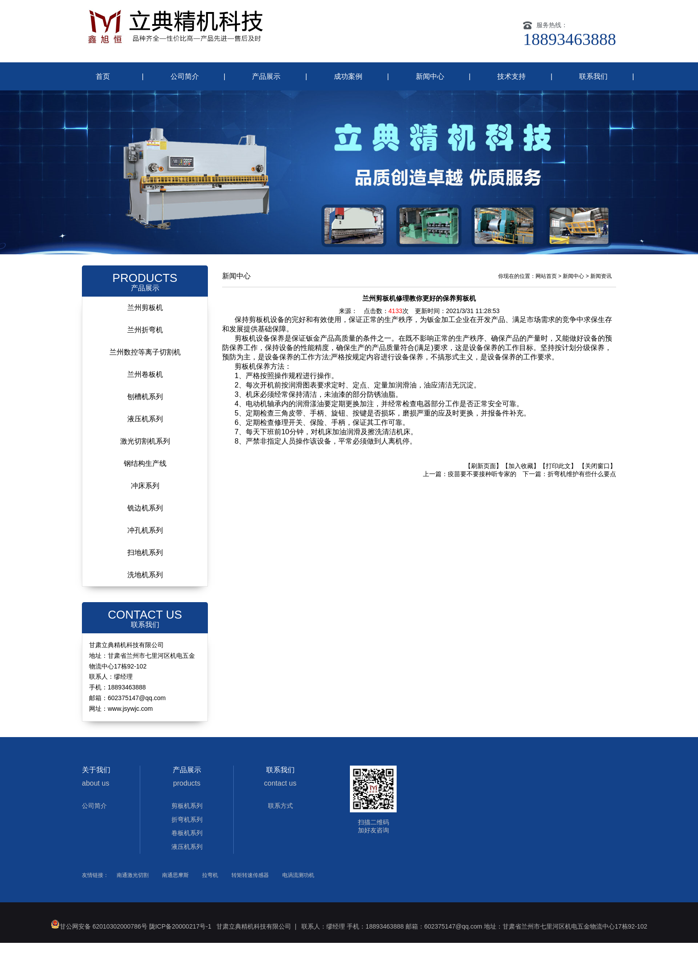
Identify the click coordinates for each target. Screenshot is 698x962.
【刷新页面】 (483, 485)
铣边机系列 (145, 527)
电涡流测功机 (298, 894)
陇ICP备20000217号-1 (180, 945)
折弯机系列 (187, 838)
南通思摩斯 (175, 894)
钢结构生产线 (145, 482)
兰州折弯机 (145, 349)
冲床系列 (145, 505)
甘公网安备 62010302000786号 (99, 945)
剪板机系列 (187, 824)
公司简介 (184, 76)
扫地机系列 (145, 571)
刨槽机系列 (145, 416)
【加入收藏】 (521, 485)
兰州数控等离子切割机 (145, 371)
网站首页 (546, 295)
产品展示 (266, 76)
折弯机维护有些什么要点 (582, 493)
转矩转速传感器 (250, 894)
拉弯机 (210, 894)
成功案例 (348, 76)
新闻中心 (430, 76)
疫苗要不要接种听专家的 (482, 493)
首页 (103, 76)
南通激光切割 (133, 894)
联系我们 (593, 76)
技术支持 (511, 76)
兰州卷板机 (145, 393)
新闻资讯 (601, 295)
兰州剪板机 (145, 326)
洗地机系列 (145, 594)
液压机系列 (145, 438)
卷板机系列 (187, 852)
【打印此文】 (558, 485)
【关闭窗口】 (597, 485)
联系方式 (280, 824)
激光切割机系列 (145, 460)
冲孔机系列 (145, 549)
